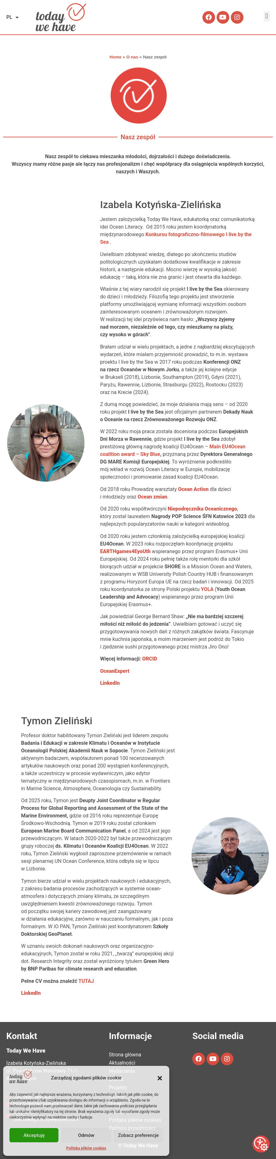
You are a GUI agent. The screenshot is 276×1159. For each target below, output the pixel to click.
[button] (160, 1078)
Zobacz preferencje (138, 1135)
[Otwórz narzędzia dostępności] (261, 1144)
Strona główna (125, 1055)
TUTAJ (86, 981)
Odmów (86, 1135)
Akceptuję (34, 1135)
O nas (132, 57)
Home (116, 57)
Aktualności (122, 1063)
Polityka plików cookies (86, 1148)
